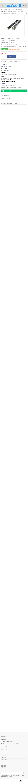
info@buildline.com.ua (9, 746)
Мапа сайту (4, 759)
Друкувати (5, 61)
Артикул (11, 42)
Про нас (4, 757)
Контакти (4, 755)
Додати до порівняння (15, 61)
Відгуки (4, 100)
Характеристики (6, 98)
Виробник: (3, 42)
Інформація (5, 95)
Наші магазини (5, 753)
